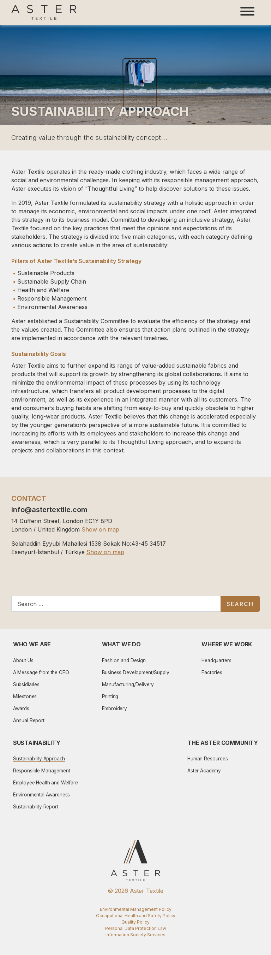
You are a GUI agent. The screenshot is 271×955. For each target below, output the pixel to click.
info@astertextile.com (49, 509)
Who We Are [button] (32, 644)
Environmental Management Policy (135, 909)
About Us (23, 660)
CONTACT (28, 498)
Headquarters (216, 660)
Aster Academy (204, 770)
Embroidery (114, 708)
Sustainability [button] (36, 742)
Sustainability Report (35, 806)
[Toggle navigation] (247, 12)
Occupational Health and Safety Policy (135, 915)
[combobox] (116, 604)
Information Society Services (135, 934)
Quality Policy (135, 922)
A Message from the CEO (41, 672)
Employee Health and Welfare (45, 782)
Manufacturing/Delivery (128, 684)
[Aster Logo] (44, 12)
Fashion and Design (124, 660)
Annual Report (28, 720)
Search (240, 603)
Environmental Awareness (41, 794)
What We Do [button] (121, 644)
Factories (211, 672)
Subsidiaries (26, 684)
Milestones (25, 696)
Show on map (100, 529)
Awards (21, 708)
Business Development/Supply (135, 672)
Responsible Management (41, 770)
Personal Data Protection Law (135, 928)
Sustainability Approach (39, 758)
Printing (110, 696)
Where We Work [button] (226, 644)
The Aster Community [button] (222, 742)
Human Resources (207, 758)
